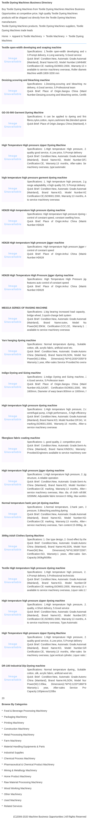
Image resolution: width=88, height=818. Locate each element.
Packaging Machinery (15, 716)
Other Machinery (13, 794)
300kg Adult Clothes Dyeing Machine (23, 535)
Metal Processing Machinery (19, 734)
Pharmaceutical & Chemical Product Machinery (29, 764)
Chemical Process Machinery (19, 758)
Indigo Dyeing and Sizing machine (21, 372)
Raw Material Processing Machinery (23, 782)
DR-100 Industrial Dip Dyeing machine (23, 665)
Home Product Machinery (17, 776)
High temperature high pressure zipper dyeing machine (33, 600)
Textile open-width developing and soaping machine (31, 47)
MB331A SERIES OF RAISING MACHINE (24, 307)
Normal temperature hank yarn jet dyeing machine (30, 503)
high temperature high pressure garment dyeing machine (34, 177)
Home (5, 36)
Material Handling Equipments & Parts (24, 746)
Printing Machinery (14, 722)
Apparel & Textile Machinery (27, 36)
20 (3, 698)
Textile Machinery (55, 36)
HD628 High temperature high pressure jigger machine (33, 242)
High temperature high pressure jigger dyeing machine (33, 470)
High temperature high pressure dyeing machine (29, 405)
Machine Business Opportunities (46, 816)
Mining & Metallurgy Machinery (20, 770)
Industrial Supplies (14, 752)
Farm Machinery (12, 740)
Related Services (13, 806)
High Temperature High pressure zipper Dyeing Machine (34, 145)
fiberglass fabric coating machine (21, 438)
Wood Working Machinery (17, 788)
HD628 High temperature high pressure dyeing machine (33, 210)
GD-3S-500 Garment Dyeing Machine (22, 112)
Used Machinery (12, 800)
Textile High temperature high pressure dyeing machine (33, 568)
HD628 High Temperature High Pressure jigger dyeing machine (37, 275)
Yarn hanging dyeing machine (19, 340)
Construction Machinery (16, 728)
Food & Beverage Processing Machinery (25, 710)
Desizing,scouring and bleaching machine (26, 80)
